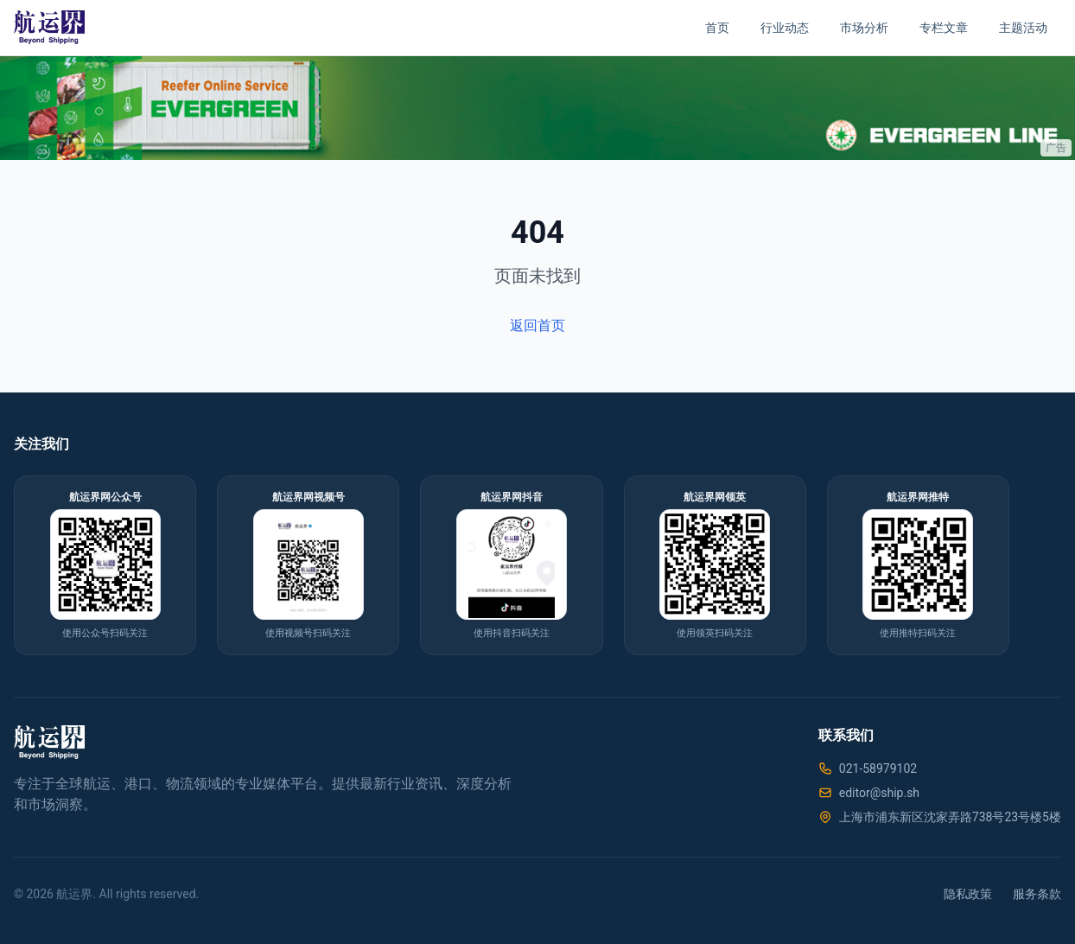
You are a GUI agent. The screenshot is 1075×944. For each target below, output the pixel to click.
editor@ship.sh (879, 793)
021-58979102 (878, 768)
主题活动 (1023, 28)
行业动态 (784, 28)
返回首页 (537, 325)
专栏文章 (943, 28)
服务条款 (1037, 894)
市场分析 (864, 28)
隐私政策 (968, 894)
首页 (717, 28)
